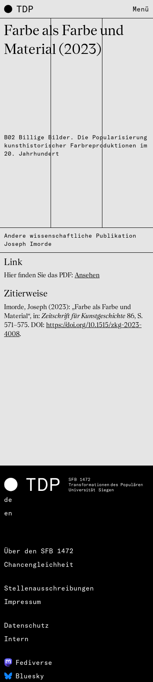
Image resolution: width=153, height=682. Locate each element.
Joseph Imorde (28, 243)
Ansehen (87, 275)
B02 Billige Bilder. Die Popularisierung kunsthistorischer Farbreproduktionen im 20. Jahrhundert (75, 145)
